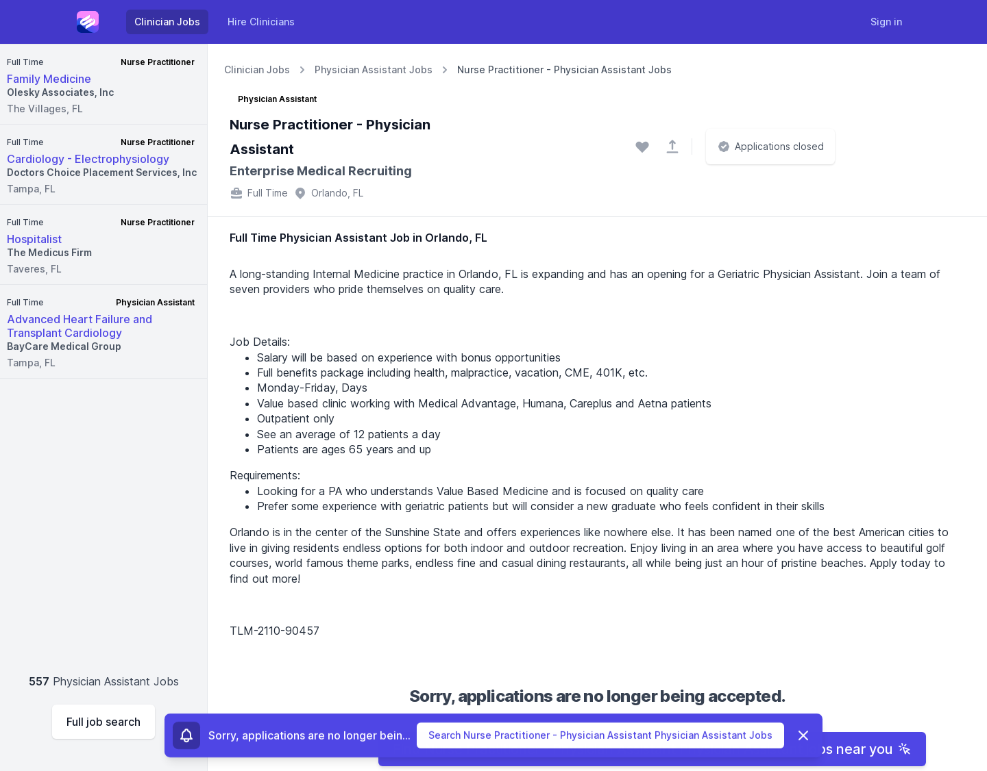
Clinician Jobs (167, 21)
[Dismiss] (803, 736)
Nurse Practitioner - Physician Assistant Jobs (564, 69)
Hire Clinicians (261, 21)
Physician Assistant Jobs (373, 69)
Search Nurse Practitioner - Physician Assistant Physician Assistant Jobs (600, 736)
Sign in (886, 21)
